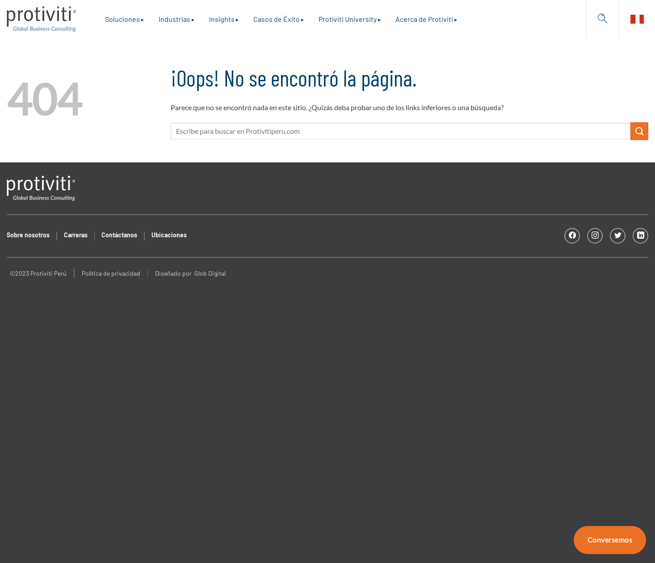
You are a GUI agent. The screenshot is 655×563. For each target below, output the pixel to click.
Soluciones (122, 19)
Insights (222, 19)
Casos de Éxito (276, 19)
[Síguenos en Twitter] (618, 236)
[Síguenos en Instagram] (595, 236)
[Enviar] (639, 131)
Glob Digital (210, 273)
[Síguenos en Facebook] (572, 236)
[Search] (603, 19)
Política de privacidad (111, 273)
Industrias (174, 19)
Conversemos (610, 540)
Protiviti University (348, 19)
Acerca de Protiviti (424, 19)
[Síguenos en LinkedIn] (640, 236)
